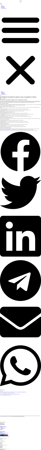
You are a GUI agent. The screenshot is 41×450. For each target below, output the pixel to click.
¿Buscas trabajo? (3, 7)
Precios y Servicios (3, 6)
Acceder (1, 447)
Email (0, 445)
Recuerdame (2, 440)
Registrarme (1, 443)
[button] (20, 50)
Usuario (1, 444)
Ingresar (1, 3)
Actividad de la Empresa (3, 8)
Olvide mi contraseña (2, 441)
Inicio (1, 5)
